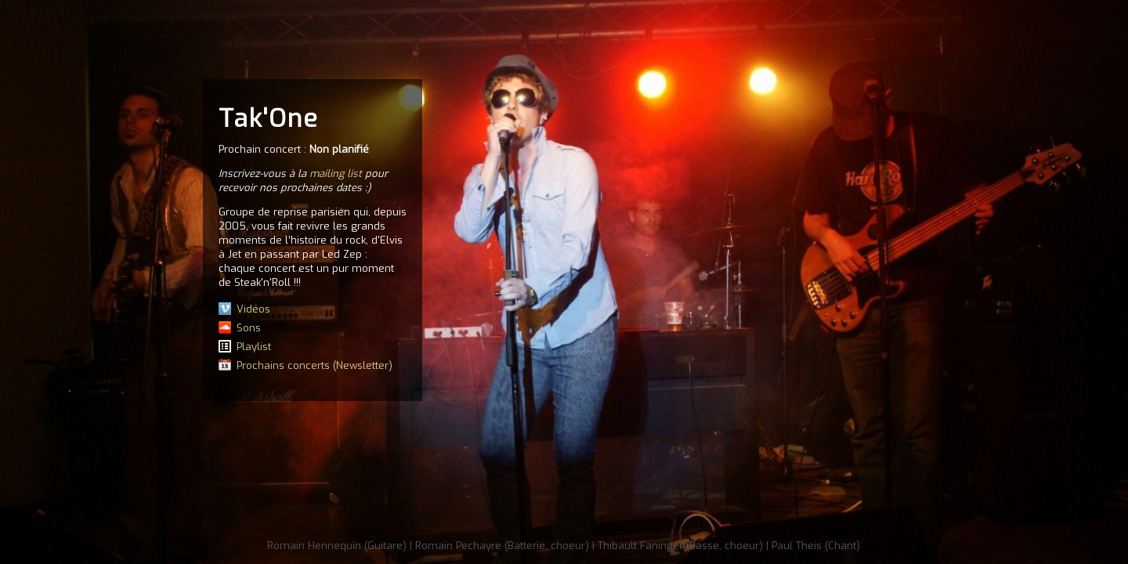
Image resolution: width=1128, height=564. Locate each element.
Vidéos (253, 309)
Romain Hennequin (314, 545)
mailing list (335, 173)
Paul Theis (797, 545)
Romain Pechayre (458, 545)
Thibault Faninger (640, 545)
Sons (249, 327)
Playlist (254, 346)
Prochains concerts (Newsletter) (314, 365)
